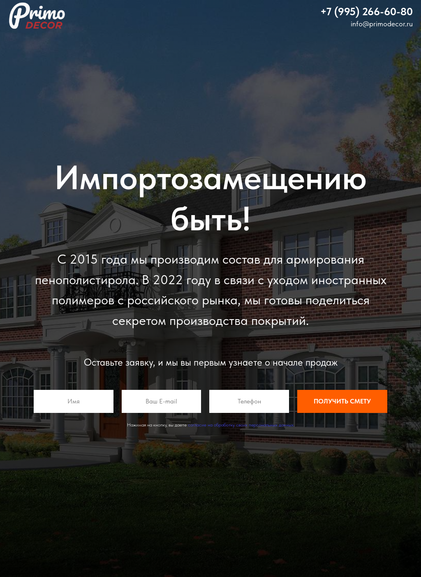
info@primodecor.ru (382, 23)
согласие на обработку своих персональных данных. (241, 425)
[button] (366, 11)
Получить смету (342, 401)
